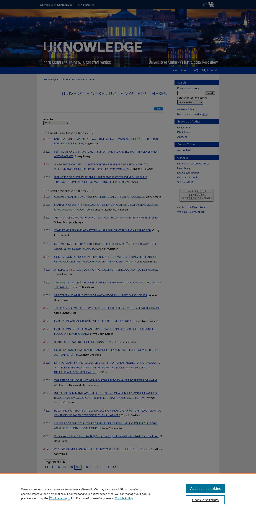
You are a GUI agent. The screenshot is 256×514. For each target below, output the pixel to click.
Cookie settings (60, 498)
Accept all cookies (205, 488)
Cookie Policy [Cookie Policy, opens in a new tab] (124, 498)
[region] (128, 493)
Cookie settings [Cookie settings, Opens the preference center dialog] (205, 499)
